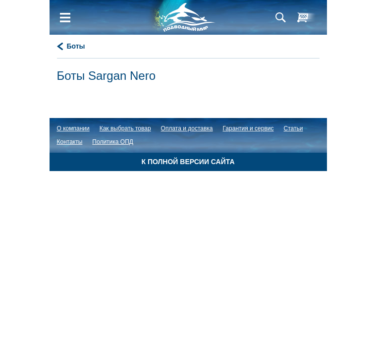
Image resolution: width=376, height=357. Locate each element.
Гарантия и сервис (248, 128)
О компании (73, 128)
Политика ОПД (112, 141)
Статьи (293, 128)
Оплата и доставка (187, 128)
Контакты (70, 141)
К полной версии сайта (187, 162)
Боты (76, 46)
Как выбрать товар (125, 128)
